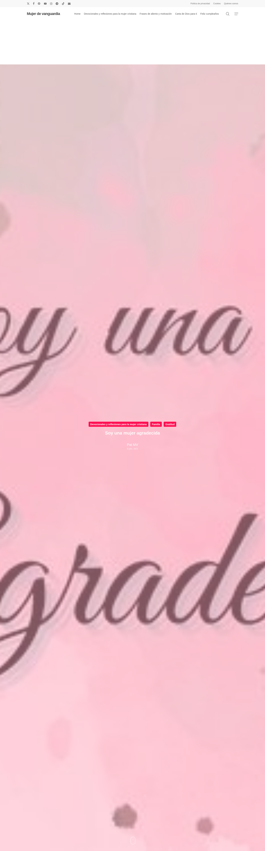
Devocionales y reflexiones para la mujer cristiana (118, 424)
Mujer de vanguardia (43, 14)
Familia (156, 424)
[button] (236, 14)
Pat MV (132, 444)
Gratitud (170, 424)
